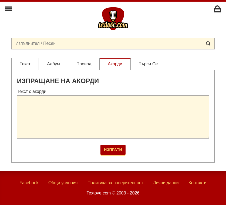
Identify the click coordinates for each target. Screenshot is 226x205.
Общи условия (63, 182)
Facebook (28, 182)
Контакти (197, 182)
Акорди (115, 64)
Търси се (148, 64)
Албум (53, 64)
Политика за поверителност (115, 182)
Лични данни (166, 182)
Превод (84, 64)
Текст (25, 64)
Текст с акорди (31, 91)
